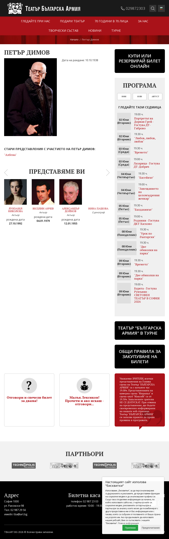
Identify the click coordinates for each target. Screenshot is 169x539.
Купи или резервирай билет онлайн (140, 61)
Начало (74, 39)
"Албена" (10, 155)
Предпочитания (151, 527)
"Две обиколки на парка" (148, 250)
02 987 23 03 (90, 501)
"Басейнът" (146, 177)
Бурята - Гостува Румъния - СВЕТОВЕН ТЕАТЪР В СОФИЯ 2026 (147, 295)
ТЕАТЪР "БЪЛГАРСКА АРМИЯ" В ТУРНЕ (139, 330)
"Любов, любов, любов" (144, 139)
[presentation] (6, 172)
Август (155, 96)
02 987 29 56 (18, 510)
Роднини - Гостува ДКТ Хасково (146, 222)
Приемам (130, 527)
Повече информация (128, 523)
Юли (139, 96)
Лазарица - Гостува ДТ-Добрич (147, 165)
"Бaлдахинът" (143, 209)
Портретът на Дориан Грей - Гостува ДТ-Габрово (143, 123)
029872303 (135, 8)
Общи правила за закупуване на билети (140, 356)
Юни (124, 96)
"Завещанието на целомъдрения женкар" (149, 194)
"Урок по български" (147, 235)
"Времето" (141, 152)
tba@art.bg (20, 514)
